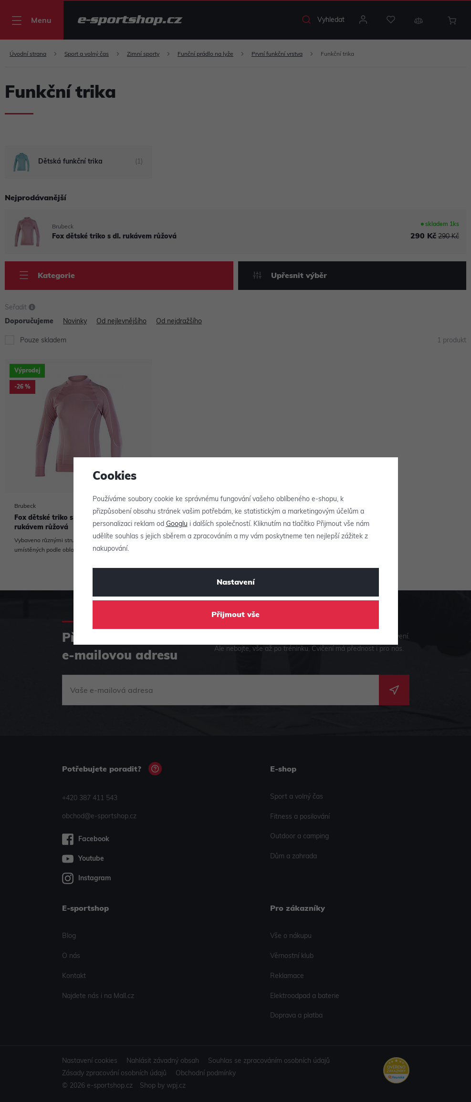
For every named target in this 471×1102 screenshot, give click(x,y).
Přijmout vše (235, 615)
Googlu (177, 524)
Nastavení (236, 583)
